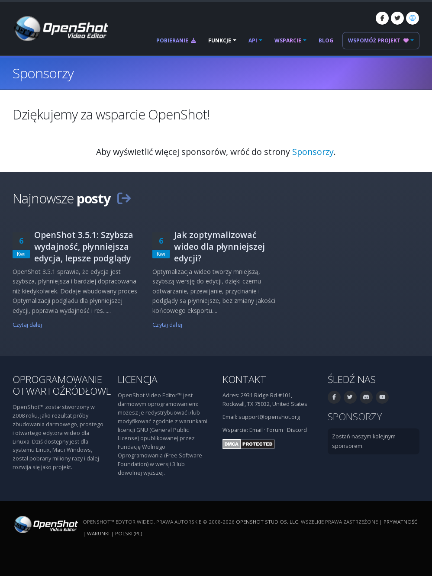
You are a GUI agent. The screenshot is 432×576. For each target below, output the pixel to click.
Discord (297, 430)
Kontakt (244, 379)
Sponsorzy (313, 152)
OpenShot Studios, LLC (267, 521)
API (252, 40)
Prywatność (400, 521)
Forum (275, 430)
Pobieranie (176, 40)
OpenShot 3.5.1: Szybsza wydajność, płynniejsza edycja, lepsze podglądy (83, 246)
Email (256, 430)
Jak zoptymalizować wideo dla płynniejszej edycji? (219, 246)
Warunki (98, 533)
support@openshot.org (269, 417)
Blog (326, 40)
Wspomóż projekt (378, 40)
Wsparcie (287, 40)
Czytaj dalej (27, 324)
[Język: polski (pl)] (412, 18)
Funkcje (219, 40)
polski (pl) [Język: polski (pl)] (128, 533)
